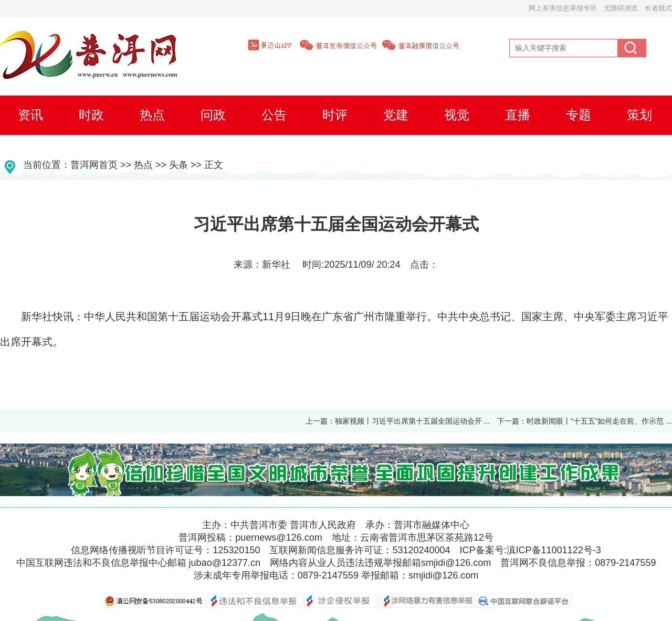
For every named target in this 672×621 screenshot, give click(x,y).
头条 (178, 165)
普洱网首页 (94, 165)
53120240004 (421, 550)
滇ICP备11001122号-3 (554, 550)
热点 (143, 165)
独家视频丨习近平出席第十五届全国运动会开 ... (412, 421)
